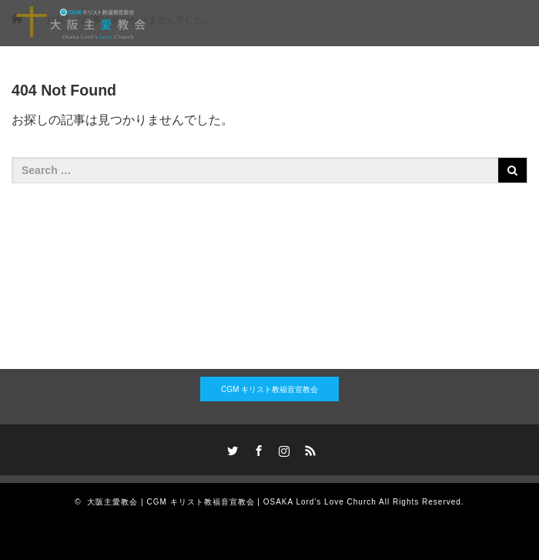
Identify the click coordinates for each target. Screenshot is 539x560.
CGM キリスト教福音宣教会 (269, 389)
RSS (308, 448)
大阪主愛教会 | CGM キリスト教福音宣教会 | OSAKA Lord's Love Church (232, 502)
